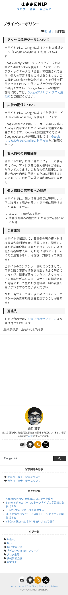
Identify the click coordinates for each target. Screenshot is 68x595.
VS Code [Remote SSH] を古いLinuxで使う (30, 521)
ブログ (21, 9)
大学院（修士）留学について (23, 481)
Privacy (55, 586)
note (30, 436)
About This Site (27, 586)
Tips (9, 543)
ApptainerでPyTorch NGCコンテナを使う (29, 499)
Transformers (14, 547)
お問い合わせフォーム (42, 318)
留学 (33, 9)
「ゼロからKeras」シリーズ (23, 550)
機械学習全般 (14, 558)
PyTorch (11, 539)
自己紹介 (45, 9)
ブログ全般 (13, 554)
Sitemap (43, 586)
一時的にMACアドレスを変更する (25, 510)
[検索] (26, 458)
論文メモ (12, 562)
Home (12, 586)
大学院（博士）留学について (23, 477)
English (49, 31)
